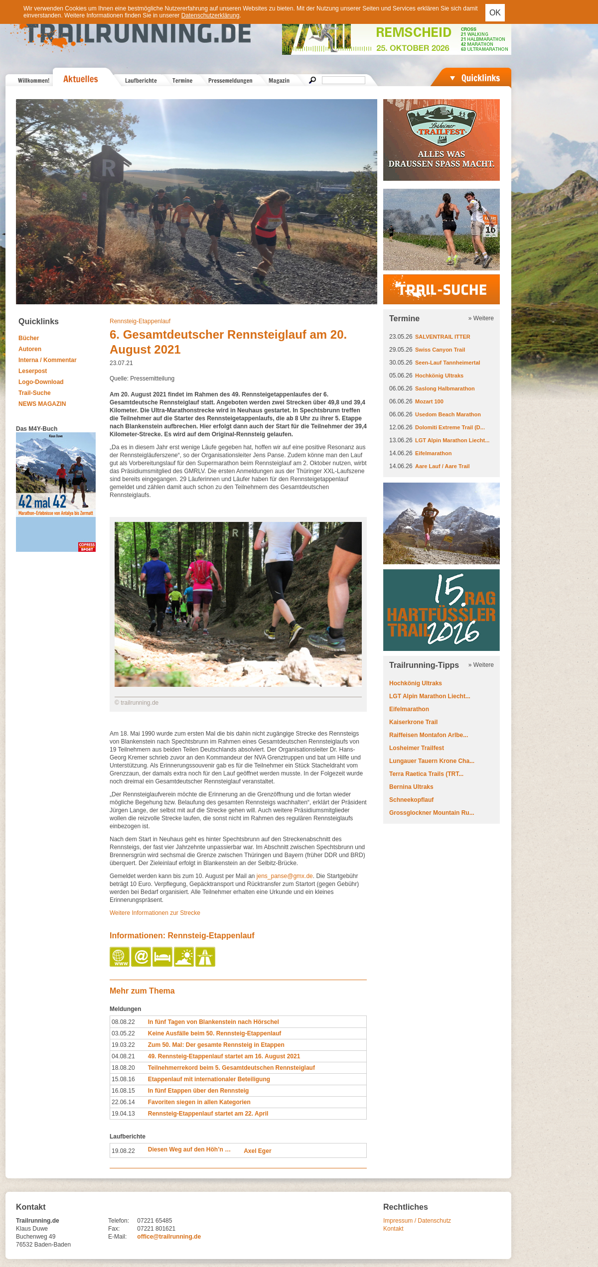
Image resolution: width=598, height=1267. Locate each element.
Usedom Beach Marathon (448, 414)
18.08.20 (123, 1067)
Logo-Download (41, 382)
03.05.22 (123, 1033)
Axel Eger (257, 1150)
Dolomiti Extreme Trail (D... (450, 427)
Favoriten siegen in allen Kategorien (199, 1102)
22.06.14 (123, 1102)
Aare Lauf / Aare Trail (442, 466)
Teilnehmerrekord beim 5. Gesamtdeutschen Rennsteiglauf (231, 1067)
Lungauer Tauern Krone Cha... (431, 761)
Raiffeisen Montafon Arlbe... (428, 735)
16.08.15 (123, 1090)
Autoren (29, 349)
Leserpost (32, 371)
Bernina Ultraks (411, 786)
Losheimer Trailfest (416, 748)
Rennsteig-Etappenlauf (140, 321)
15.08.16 (123, 1079)
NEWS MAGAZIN (42, 403)
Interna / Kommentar (47, 360)
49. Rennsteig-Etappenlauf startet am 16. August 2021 (224, 1056)
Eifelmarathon (433, 453)
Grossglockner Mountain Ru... (431, 812)
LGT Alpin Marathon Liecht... (452, 440)
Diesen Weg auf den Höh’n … (189, 1149)
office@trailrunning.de (169, 1236)
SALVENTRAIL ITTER (442, 337)
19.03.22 (123, 1044)
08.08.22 (123, 1021)
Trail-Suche (34, 392)
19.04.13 (123, 1113)
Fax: (114, 1228)
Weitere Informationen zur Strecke (155, 912)
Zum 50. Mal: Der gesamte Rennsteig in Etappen (216, 1044)
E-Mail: (117, 1236)
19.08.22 (123, 1150)
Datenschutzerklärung (210, 15)
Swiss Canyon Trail (440, 350)
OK (495, 12)
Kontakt (393, 1228)
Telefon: (118, 1220)
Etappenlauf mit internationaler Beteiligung (209, 1079)
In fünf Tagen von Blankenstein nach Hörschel (213, 1021)
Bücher (28, 338)
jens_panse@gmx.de (285, 876)
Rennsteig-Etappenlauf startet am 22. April (208, 1113)
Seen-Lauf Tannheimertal (447, 363)
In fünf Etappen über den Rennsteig (198, 1090)
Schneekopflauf (411, 799)
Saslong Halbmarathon (445, 388)
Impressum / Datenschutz (417, 1220)
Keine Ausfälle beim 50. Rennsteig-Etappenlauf (215, 1033)
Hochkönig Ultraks (439, 376)
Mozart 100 (429, 401)
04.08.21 (123, 1056)
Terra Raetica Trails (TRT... (426, 773)
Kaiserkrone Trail (413, 722)
